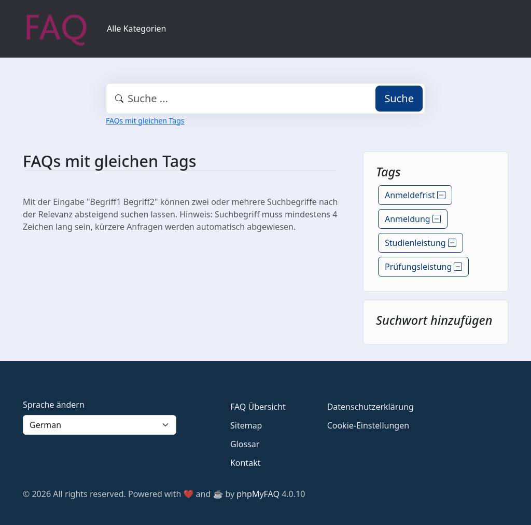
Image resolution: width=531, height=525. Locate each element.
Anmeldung (413, 219)
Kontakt (245, 462)
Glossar (244, 444)
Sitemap (246, 425)
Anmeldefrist (415, 195)
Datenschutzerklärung (370, 406)
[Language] (99, 425)
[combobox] (265, 98)
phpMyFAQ (258, 494)
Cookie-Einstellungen (368, 425)
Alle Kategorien (136, 28)
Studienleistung (420, 242)
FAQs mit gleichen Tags (145, 121)
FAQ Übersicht (258, 406)
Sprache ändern (54, 404)
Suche (399, 98)
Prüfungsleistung (423, 266)
